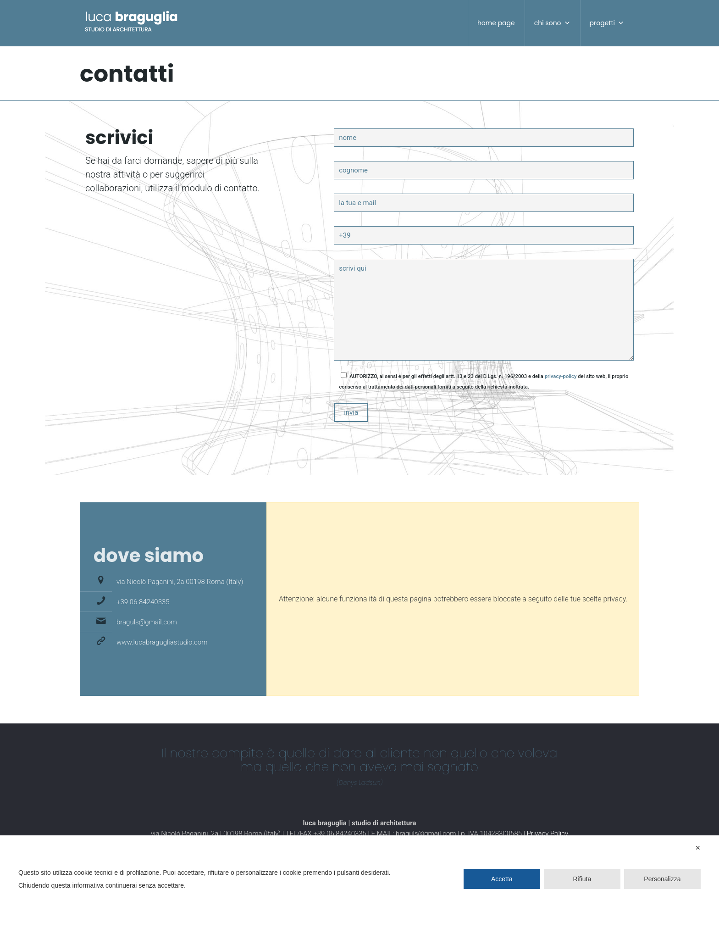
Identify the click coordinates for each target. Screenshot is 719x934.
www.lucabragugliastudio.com (162, 642)
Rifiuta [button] (582, 879)
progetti (607, 23)
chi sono (552, 23)
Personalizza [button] (662, 879)
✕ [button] (698, 847)
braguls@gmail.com (146, 622)
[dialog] (359, 884)
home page (496, 23)
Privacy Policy (547, 833)
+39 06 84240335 (143, 602)
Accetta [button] (502, 879)
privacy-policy (561, 376)
